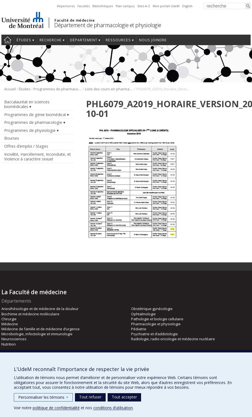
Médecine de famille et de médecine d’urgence (40, 328)
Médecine (9, 323)
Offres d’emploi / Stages (26, 146)
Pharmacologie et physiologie (156, 323)
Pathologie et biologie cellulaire (157, 318)
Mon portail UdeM (166, 6)
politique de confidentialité (56, 407)
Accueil (7, 40)
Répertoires (66, 6)
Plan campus (125, 6)
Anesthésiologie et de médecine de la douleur (40, 308)
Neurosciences (14, 338)
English (187, 6)
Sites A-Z (143, 6)
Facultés (83, 6)
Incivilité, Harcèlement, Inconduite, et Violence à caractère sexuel (37, 157)
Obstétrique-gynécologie (152, 308)
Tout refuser (90, 397)
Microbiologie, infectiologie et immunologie (36, 333)
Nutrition (8, 344)
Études (24, 40)
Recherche (51, 40)
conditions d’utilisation (113, 407)
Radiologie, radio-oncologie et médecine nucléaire (173, 338)
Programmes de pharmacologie (57, 88)
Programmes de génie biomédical (35, 114)
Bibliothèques (102, 6)
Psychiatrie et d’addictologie (154, 333)
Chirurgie (9, 318)
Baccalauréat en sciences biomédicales (27, 104)
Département (83, 40)
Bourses (11, 138)
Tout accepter (124, 397)
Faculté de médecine (74, 20)
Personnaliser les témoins (43, 397)
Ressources (118, 40)
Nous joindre (153, 40)
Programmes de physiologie (30, 130)
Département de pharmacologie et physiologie (107, 25)
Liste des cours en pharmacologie (109, 88)
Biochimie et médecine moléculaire (30, 313)
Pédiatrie (138, 328)
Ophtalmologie (143, 313)
